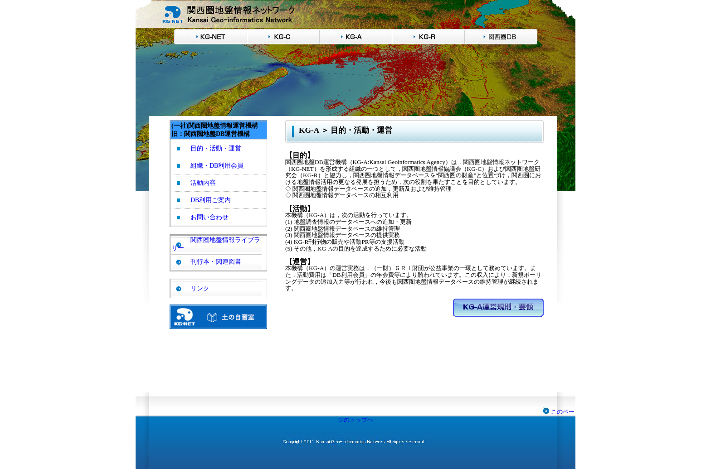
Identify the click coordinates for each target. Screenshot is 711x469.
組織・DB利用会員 (216, 165)
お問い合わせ (209, 217)
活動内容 (203, 182)
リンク (199, 288)
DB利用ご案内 (210, 200)
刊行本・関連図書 (215, 261)
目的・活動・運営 (215, 148)
